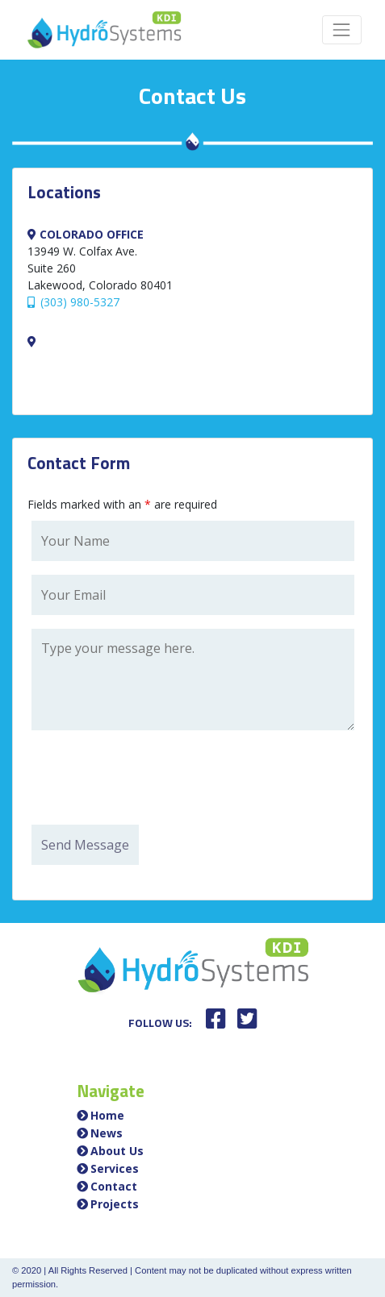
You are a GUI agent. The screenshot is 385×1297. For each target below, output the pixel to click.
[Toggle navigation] (342, 29)
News (106, 1133)
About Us (117, 1150)
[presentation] (154, 779)
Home (107, 1115)
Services (114, 1168)
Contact (113, 1186)
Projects (114, 1204)
